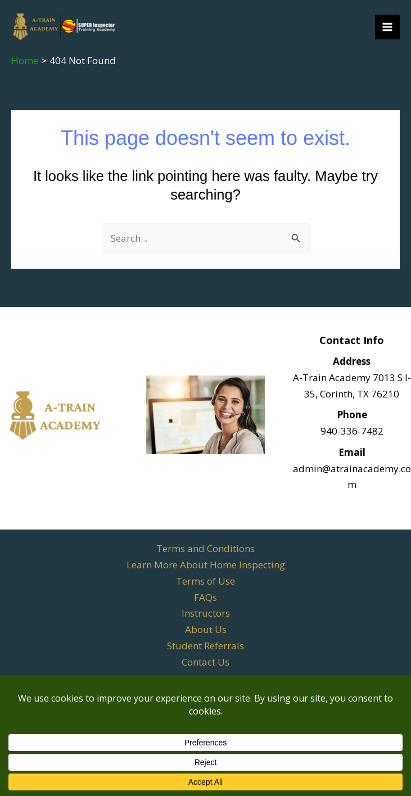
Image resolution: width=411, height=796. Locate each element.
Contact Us (205, 661)
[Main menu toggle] (387, 27)
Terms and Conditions (205, 548)
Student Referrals (205, 645)
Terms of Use (205, 581)
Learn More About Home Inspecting (206, 564)
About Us (206, 629)
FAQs (205, 597)
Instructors (206, 613)
